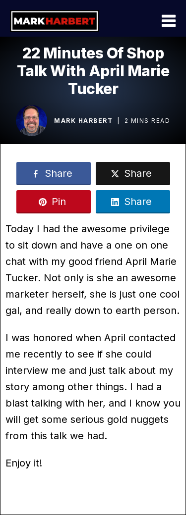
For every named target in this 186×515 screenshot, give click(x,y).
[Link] (53, 173)
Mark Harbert (83, 120)
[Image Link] (31, 120)
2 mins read (147, 120)
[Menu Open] (147, 20)
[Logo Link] (54, 20)
